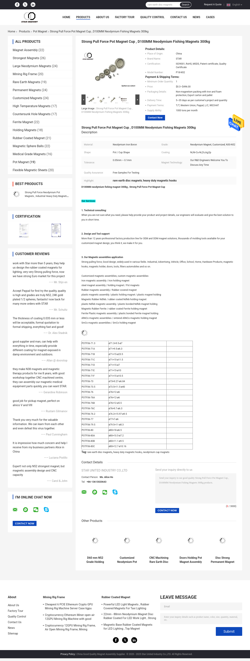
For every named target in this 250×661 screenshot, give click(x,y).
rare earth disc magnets (99, 452)
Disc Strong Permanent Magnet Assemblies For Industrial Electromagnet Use (222, 560)
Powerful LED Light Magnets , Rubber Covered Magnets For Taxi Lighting (126, 606)
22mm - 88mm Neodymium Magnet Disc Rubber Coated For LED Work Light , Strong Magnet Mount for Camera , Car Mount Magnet (130, 617)
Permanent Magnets (27, 90)
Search (185, 4)
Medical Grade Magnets (29, 154)
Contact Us (178, 17)
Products (83, 17)
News (196, 17)
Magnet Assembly (25, 50)
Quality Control (152, 17)
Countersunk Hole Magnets (32, 114)
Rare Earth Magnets (26, 82)
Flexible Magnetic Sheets (30, 170)
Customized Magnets (27, 98)
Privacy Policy (68, 654)
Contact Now (155, 117)
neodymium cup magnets (156, 452)
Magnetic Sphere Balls (28, 146)
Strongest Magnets (26, 58)
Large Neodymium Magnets (32, 66)
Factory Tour (125, 17)
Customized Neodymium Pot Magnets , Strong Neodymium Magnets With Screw (127, 560)
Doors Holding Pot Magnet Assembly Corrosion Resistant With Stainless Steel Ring (190, 560)
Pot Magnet (40, 31)
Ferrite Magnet (23, 122)
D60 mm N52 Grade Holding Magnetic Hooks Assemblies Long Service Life (95, 560)
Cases (210, 17)
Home (66, 17)
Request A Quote (212, 4)
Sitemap (13, 633)
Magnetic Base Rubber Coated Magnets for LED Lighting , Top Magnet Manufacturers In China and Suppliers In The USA (128, 627)
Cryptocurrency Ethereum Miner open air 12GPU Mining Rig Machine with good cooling (70, 617)
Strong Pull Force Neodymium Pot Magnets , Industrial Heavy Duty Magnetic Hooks (46, 196)
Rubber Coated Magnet (29, 138)
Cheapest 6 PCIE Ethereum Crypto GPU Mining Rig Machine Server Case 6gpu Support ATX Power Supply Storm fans (69, 607)
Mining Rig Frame (25, 74)
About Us (102, 17)
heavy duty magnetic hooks (127, 452)
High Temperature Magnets (32, 106)
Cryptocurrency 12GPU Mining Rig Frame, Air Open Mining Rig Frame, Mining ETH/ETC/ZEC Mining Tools (70, 628)
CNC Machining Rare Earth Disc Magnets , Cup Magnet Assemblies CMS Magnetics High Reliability (158, 560)
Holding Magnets (25, 130)
